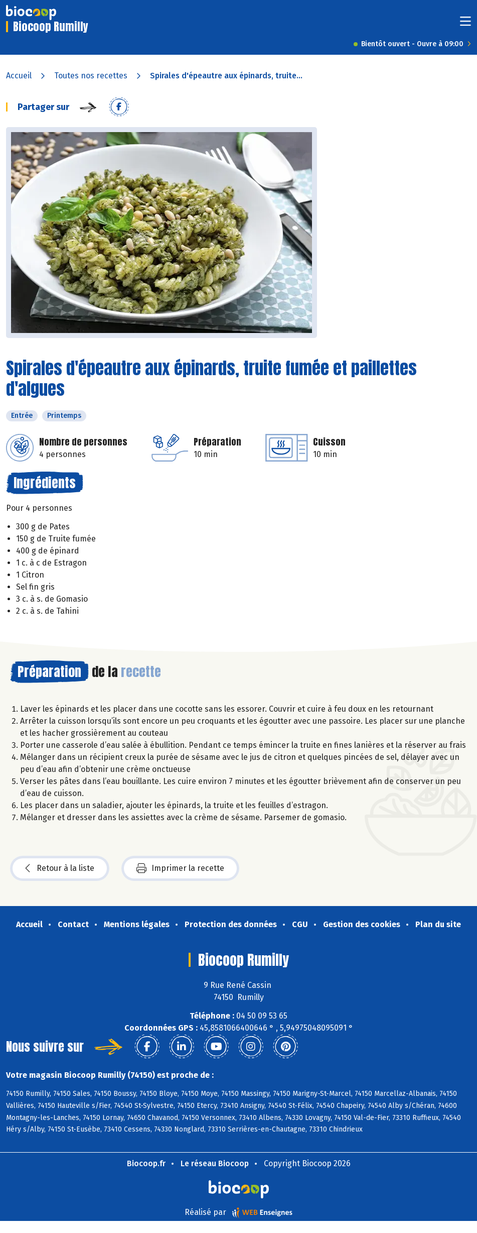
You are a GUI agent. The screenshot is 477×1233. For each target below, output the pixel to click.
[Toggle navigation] (465, 24)
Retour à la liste (59, 868)
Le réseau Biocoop (215, 1163)
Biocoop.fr (146, 1163)
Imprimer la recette (180, 868)
